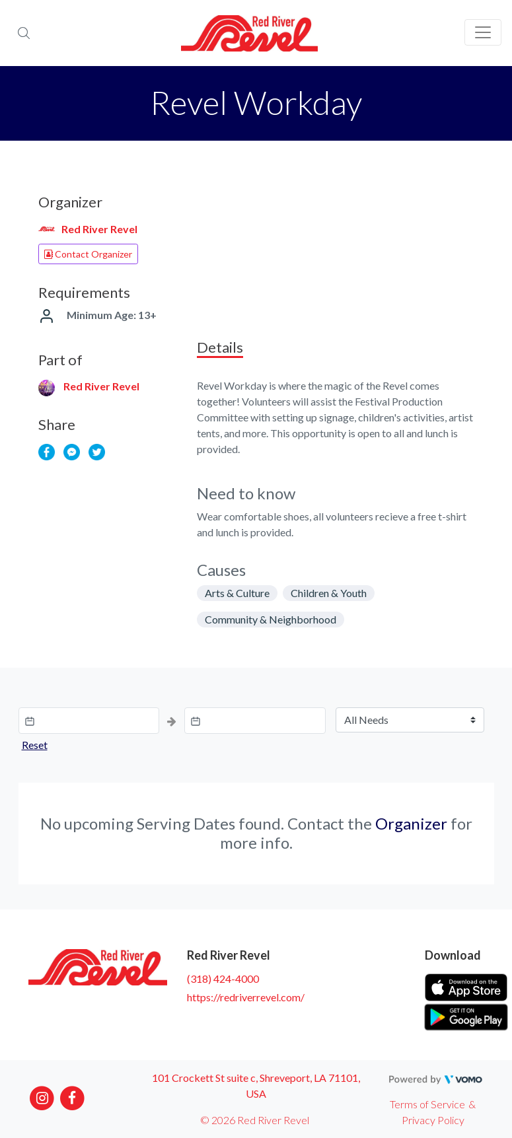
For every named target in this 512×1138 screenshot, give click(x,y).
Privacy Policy (433, 1120)
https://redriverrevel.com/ (246, 997)
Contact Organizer (88, 254)
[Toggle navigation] (482, 32)
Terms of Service (427, 1104)
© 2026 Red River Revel (254, 1120)
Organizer (411, 823)
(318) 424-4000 (223, 978)
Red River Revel (99, 229)
